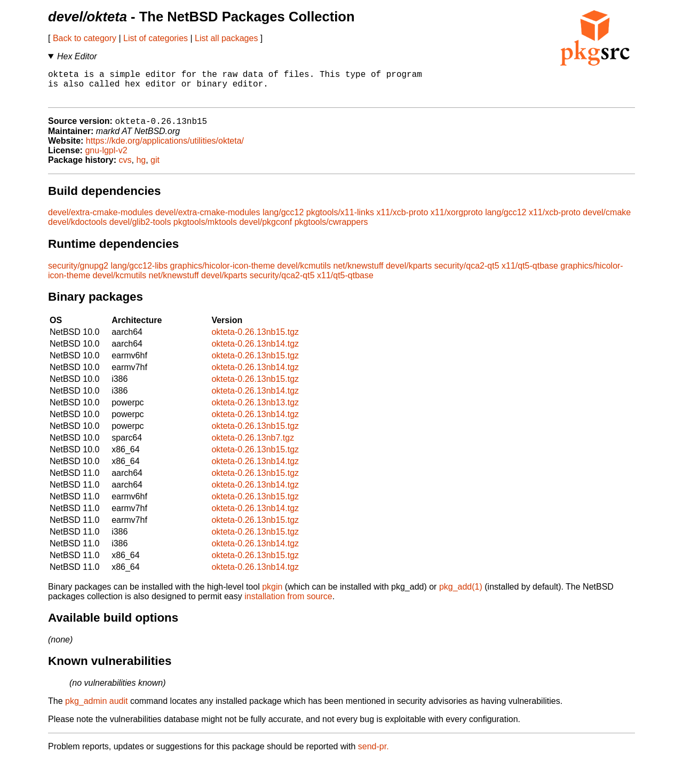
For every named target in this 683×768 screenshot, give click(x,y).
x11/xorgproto (457, 220)
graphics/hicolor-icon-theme (222, 273)
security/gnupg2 (78, 273)
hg (141, 168)
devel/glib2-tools (140, 229)
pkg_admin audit (96, 709)
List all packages (226, 38)
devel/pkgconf (265, 229)
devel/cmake (607, 220)
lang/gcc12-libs (139, 273)
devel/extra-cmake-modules (100, 220)
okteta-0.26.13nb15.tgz (255, 339)
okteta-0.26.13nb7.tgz (252, 445)
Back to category (84, 38)
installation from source (288, 604)
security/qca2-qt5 (466, 273)
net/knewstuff (358, 273)
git (155, 168)
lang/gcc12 (283, 220)
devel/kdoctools (77, 229)
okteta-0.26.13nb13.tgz (255, 410)
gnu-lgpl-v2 (106, 158)
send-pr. (373, 754)
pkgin (272, 594)
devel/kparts (409, 273)
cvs (125, 168)
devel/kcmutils (304, 273)
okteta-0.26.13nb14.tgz (255, 351)
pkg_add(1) (460, 594)
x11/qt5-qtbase (530, 273)
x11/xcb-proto (402, 220)
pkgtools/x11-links (340, 220)
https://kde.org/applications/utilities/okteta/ (165, 148)
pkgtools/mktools (205, 229)
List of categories (155, 38)
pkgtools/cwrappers (331, 229)
